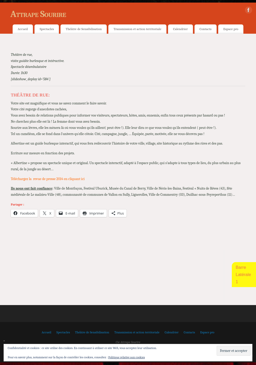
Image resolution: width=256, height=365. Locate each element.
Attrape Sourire (38, 14)
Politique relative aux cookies (126, 357)
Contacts (205, 29)
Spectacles (47, 29)
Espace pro (230, 29)
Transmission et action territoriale (137, 29)
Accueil (23, 29)
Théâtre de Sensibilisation (84, 29)
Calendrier (180, 29)
